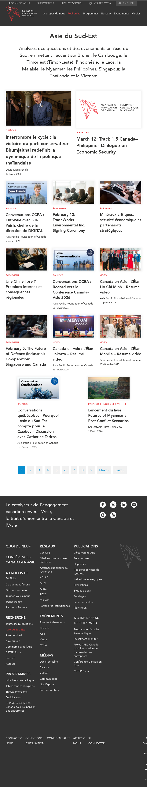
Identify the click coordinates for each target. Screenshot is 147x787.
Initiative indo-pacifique (20, 680)
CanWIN (45, 552)
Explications (81, 585)
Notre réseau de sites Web (86, 620)
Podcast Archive (49, 690)
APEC (43, 588)
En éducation (13, 697)
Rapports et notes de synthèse (107, 404)
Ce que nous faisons (18, 584)
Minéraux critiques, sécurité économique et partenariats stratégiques (120, 222)
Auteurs (10, 663)
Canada (44, 628)
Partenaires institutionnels (55, 605)
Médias (136, 13)
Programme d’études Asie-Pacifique (86, 631)
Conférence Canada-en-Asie (88, 663)
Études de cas (82, 590)
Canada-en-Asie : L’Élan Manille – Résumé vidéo (120, 351)
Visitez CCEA (100, 3)
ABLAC (44, 577)
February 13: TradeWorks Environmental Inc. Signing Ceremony (69, 222)
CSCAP (44, 600)
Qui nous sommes (16, 590)
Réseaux (106, 13)
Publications (86, 546)
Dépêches (80, 564)
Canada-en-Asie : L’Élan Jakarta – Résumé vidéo (73, 353)
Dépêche (11, 130)
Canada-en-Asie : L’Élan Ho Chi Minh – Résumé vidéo (120, 286)
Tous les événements (52, 622)
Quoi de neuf (18, 546)
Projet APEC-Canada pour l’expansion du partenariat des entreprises (86, 650)
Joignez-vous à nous (18, 596)
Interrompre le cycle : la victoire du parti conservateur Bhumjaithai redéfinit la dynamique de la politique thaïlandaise (37, 150)
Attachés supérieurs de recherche (54, 569)
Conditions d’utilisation (34, 741)
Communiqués (48, 678)
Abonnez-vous (19, 3)
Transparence (14, 601)
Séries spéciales (83, 602)
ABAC (43, 583)
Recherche (74, 13)
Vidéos (44, 673)
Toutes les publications (19, 624)
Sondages (80, 596)
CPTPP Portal (13, 652)
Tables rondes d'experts (20, 686)
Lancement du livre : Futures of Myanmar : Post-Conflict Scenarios (108, 415)
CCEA (43, 645)
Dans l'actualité (49, 661)
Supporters (45, 3)
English (128, 3)
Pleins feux (80, 607)
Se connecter (96, 741)
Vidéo (103, 275)
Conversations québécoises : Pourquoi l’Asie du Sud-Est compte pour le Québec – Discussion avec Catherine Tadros (38, 423)
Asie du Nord (14, 635)
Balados (11, 208)
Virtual (43, 639)
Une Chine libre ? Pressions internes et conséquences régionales (24, 289)
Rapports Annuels (16, 607)
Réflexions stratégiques (88, 579)
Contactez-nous (14, 741)
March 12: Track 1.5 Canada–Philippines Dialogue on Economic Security (107, 145)
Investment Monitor (85, 639)
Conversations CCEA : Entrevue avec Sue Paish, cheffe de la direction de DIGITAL (25, 222)
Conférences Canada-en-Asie (20, 559)
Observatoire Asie (84, 552)
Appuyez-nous (71, 3)
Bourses (10, 658)
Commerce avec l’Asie (19, 646)
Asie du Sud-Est (15, 629)
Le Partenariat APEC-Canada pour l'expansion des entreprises (20, 707)
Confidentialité (58, 738)
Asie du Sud (13, 641)
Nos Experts (47, 684)
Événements (121, 13)
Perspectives (81, 558)
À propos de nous (54, 13)
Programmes (90, 13)
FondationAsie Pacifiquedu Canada (29, 13)
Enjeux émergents (17, 691)
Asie (42, 633)
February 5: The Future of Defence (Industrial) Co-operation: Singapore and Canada (26, 356)
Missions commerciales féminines (53, 560)
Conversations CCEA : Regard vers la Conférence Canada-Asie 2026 (72, 289)
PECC (43, 594)
